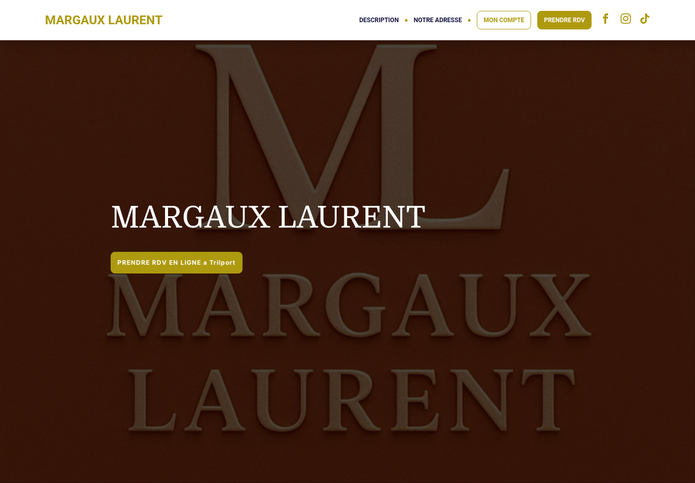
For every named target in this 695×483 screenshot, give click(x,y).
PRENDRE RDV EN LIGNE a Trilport (176, 262)
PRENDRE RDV (564, 20)
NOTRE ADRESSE (438, 20)
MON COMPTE (504, 20)
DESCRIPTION (379, 20)
